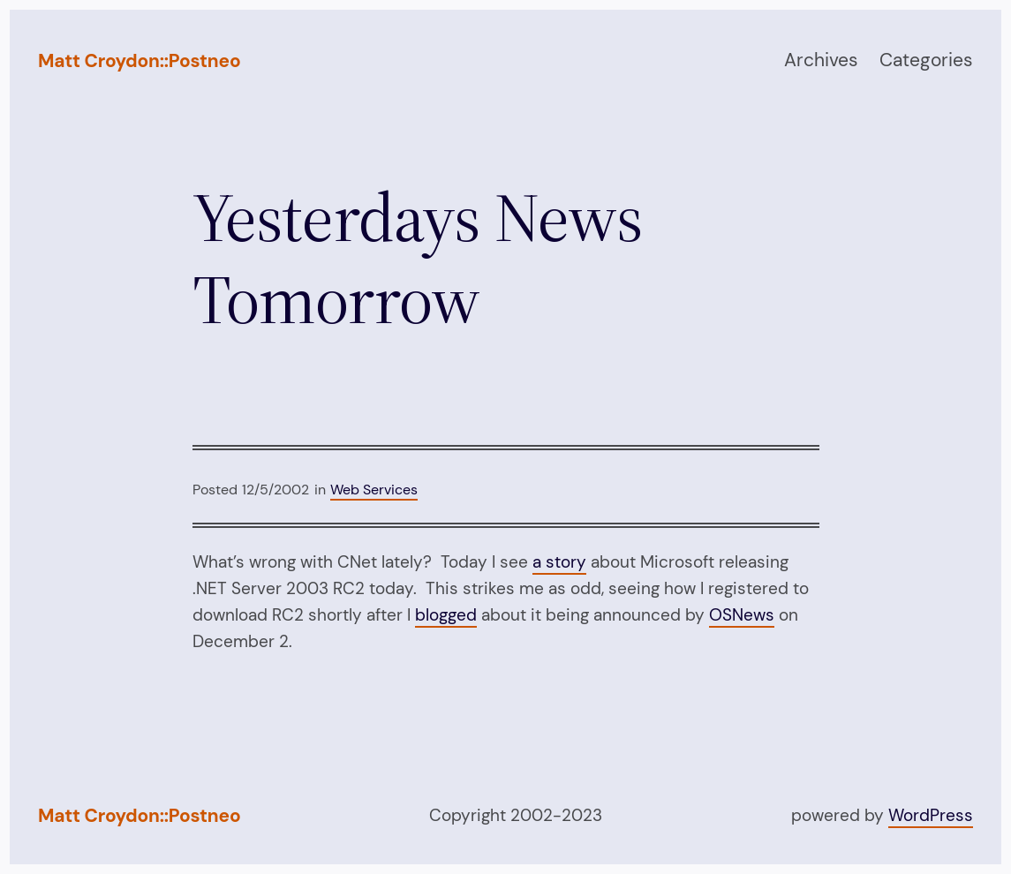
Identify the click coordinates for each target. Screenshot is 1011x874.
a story (559, 562)
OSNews (741, 615)
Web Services (374, 489)
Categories (926, 60)
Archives (821, 60)
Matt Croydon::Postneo (139, 60)
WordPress (930, 815)
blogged (446, 615)
